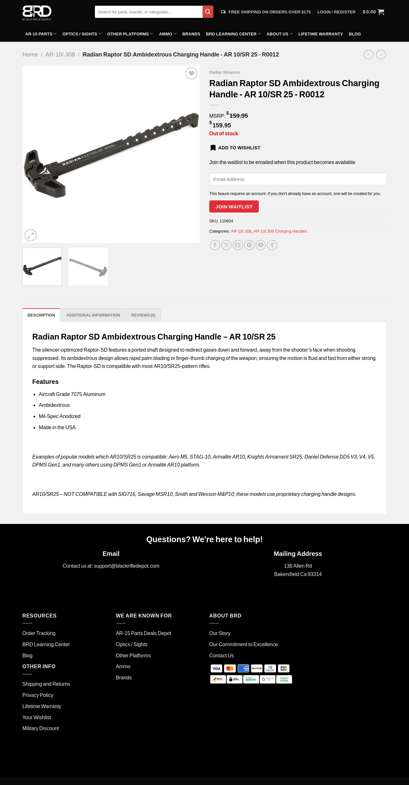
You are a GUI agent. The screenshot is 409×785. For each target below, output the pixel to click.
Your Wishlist (36, 717)
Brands (191, 33)
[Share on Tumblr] (272, 245)
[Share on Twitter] (226, 245)
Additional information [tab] (95, 315)
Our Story (219, 633)
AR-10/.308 (60, 54)
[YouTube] (261, 245)
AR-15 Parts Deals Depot (144, 633)
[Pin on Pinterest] (249, 245)
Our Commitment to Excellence (243, 644)
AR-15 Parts (41, 34)
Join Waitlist (234, 206)
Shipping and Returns (46, 684)
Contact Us (221, 655)
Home (30, 54)
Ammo (168, 34)
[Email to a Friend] (238, 245)
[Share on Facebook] (215, 245)
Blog (355, 33)
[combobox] (149, 12)
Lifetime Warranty (320, 33)
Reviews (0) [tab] (147, 315)
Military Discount (40, 728)
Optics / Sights (82, 34)
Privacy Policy (37, 695)
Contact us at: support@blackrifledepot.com (111, 566)
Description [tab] (41, 315)
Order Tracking (39, 633)
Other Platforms (130, 34)
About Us (279, 34)
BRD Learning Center (233, 34)
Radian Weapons (224, 72)
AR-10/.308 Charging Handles (280, 231)
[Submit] (208, 11)
